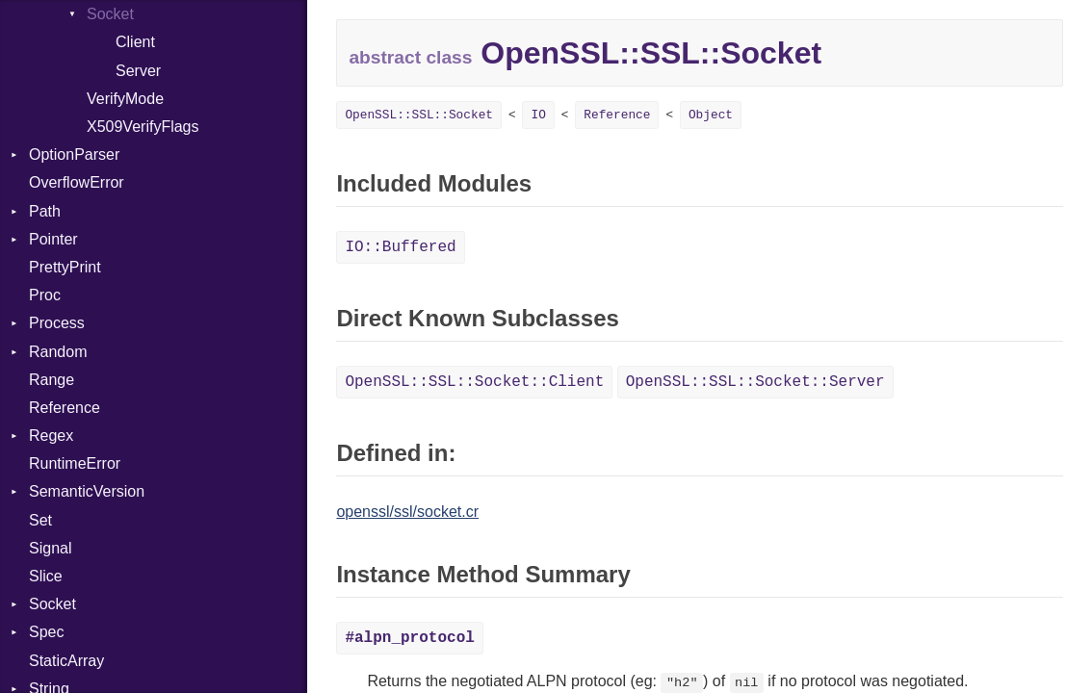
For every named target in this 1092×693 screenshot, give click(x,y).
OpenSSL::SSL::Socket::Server (755, 382)
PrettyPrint (65, 267)
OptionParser (74, 154)
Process (57, 323)
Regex (51, 435)
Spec (46, 632)
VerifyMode (125, 98)
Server (138, 71)
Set (40, 520)
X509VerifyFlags (143, 126)
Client (135, 42)
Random (58, 352)
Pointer (53, 239)
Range (51, 380)
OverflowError (76, 182)
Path (45, 211)
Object (711, 115)
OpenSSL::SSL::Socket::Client (474, 382)
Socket (110, 14)
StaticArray (66, 661)
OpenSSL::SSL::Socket (419, 115)
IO (538, 115)
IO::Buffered (400, 247)
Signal (50, 548)
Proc (45, 295)
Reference (64, 407)
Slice (46, 576)
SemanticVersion (86, 491)
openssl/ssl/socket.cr (407, 511)
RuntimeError (74, 463)
